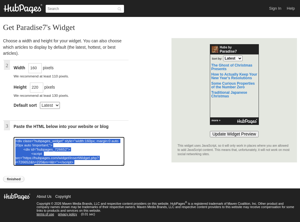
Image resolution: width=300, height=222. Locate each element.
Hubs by (224, 50)
